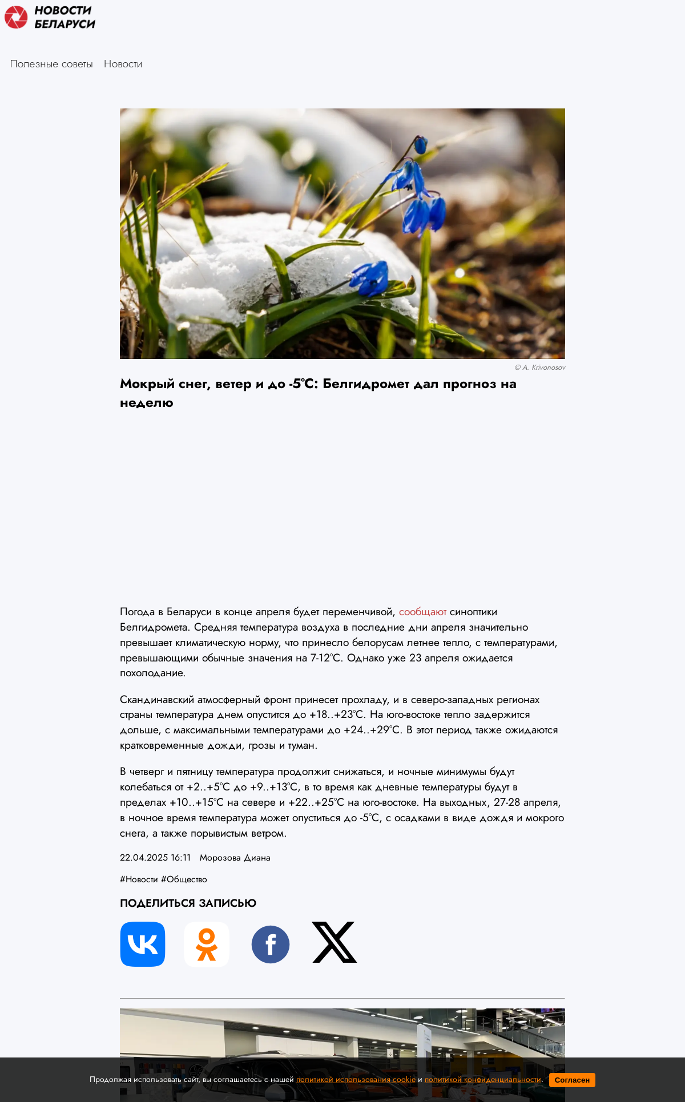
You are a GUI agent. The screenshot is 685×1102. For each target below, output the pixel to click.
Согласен (572, 1080)
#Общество (184, 879)
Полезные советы (51, 63)
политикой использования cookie (356, 1079)
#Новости (139, 879)
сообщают (422, 611)
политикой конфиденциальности (483, 1079)
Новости (123, 63)
